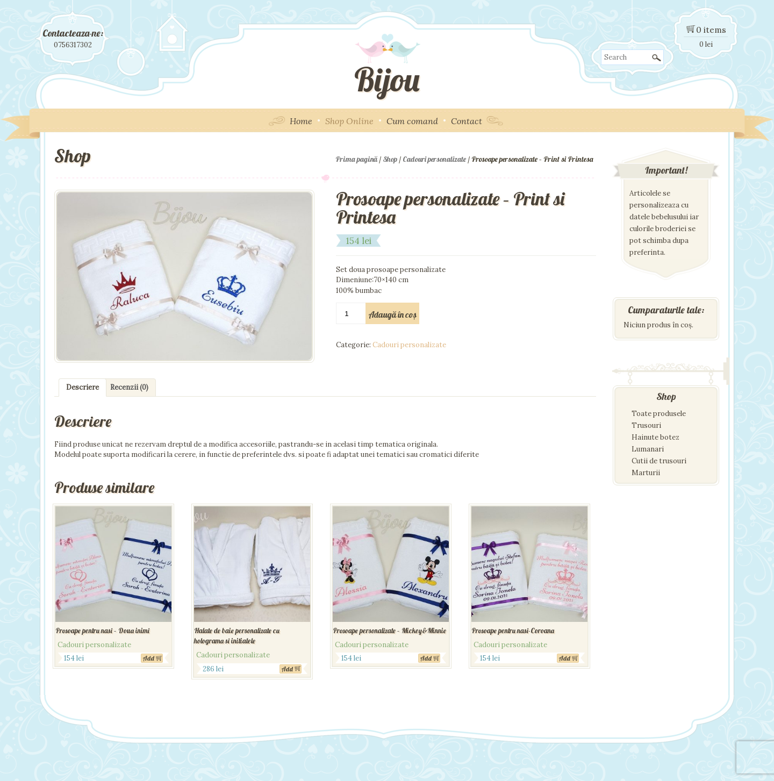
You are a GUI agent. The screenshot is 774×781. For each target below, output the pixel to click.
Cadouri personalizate (434, 159)
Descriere (82, 387)
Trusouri (646, 425)
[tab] (82, 387)
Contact (466, 121)
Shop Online (349, 121)
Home (301, 121)
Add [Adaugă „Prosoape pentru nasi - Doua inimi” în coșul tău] (148, 658)
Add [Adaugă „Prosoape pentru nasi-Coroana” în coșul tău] (564, 658)
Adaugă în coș (392, 314)
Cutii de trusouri (659, 460)
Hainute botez (655, 437)
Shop (390, 159)
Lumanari (648, 449)
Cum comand (412, 121)
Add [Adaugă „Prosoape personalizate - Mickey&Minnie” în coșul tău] (426, 658)
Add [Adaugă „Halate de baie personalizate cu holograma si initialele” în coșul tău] (287, 669)
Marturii (646, 472)
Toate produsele (659, 413)
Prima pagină (356, 159)
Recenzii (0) (129, 387)
